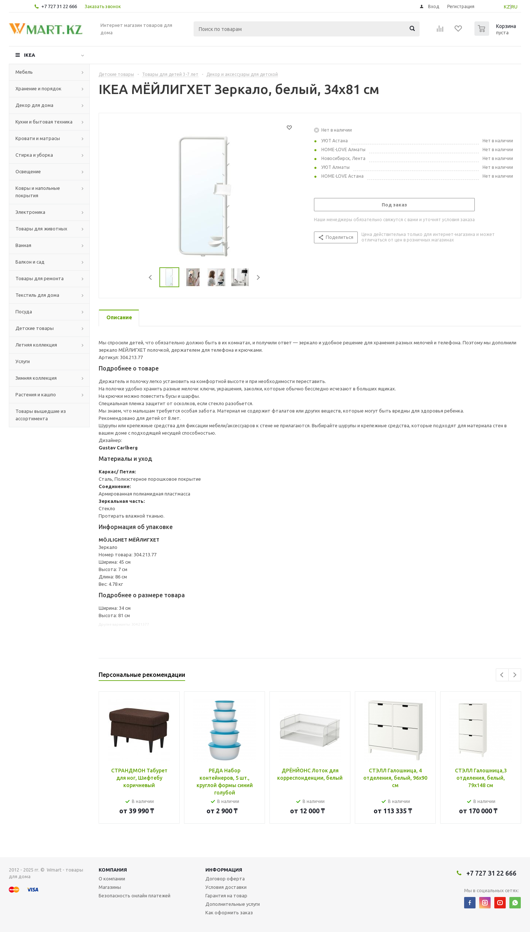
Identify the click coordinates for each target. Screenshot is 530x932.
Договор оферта (225, 878)
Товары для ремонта (39, 278)
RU (514, 6)
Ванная (23, 245)
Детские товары (34, 328)
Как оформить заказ (229, 912)
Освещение (28, 171)
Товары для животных (41, 228)
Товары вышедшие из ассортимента (40, 414)
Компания (113, 869)
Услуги (22, 361)
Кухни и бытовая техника (44, 121)
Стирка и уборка (34, 154)
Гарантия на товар (226, 895)
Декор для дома (34, 105)
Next (258, 277)
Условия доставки (226, 887)
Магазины (110, 887)
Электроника (30, 212)
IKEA (29, 55)
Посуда (23, 311)
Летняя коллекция (36, 344)
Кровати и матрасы (37, 138)
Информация (223, 869)
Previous (150, 277)
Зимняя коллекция (36, 377)
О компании (112, 878)
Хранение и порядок (38, 88)
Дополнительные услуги (232, 904)
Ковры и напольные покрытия (37, 191)
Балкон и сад (30, 261)
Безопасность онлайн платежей (134, 895)
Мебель (24, 71)
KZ (507, 6)
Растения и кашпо (35, 394)
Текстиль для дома (37, 295)
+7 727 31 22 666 (59, 6)
